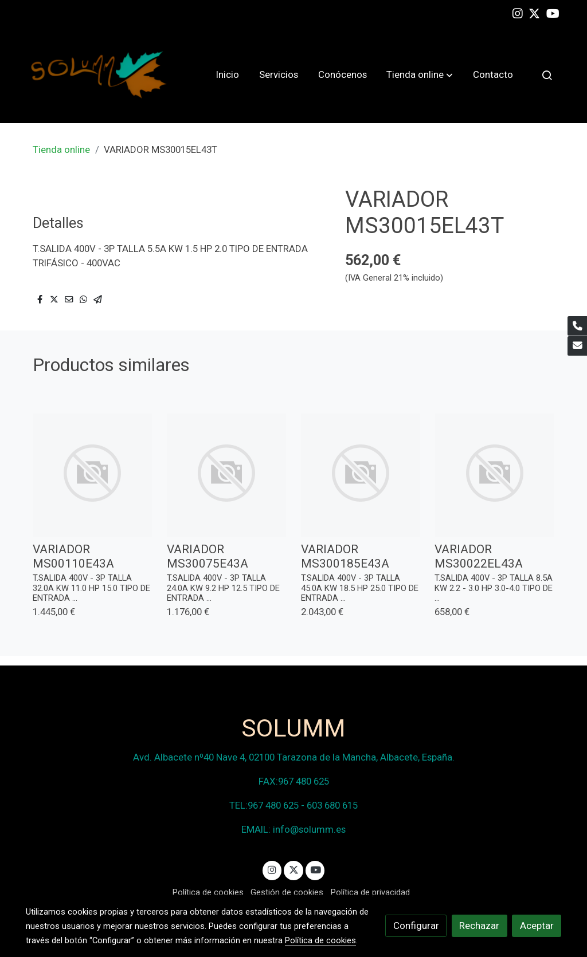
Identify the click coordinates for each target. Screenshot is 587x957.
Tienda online (61, 149)
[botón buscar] (547, 75)
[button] (420, 75)
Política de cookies (208, 892)
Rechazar (479, 925)
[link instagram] (517, 12)
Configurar (416, 925)
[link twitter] (534, 12)
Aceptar (537, 925)
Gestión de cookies (287, 892)
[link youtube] (552, 12)
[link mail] (577, 346)
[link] (99, 74)
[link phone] (577, 326)
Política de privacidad (370, 892)
